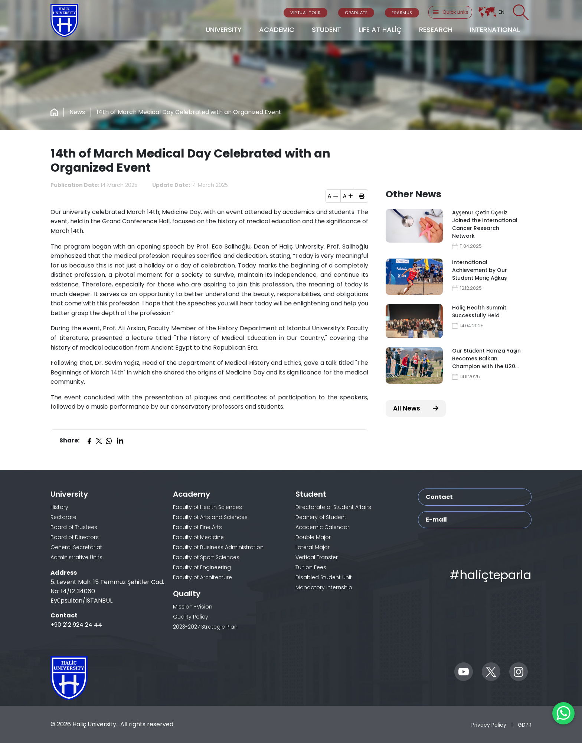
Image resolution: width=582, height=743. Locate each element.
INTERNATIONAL (495, 29)
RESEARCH (435, 29)
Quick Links (450, 12)
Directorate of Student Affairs (333, 507)
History (59, 507)
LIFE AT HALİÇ (380, 29)
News (77, 112)
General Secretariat (76, 547)
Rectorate (63, 517)
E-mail (436, 519)
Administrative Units (76, 557)
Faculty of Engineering (202, 567)
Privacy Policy (488, 725)
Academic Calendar (322, 527)
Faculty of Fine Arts (197, 527)
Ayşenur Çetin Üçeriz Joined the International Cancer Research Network (484, 224)
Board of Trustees (73, 527)
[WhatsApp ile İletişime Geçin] (563, 713)
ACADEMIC (276, 29)
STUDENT (326, 29)
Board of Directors (74, 537)
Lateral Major (312, 547)
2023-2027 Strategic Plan (205, 626)
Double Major (313, 537)
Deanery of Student (320, 517)
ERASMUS (402, 13)
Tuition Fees (310, 567)
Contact (439, 497)
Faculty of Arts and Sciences (210, 517)
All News (415, 408)
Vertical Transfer (316, 557)
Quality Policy (190, 616)
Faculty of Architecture (202, 577)
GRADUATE (356, 13)
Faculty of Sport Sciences (206, 557)
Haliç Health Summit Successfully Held (479, 311)
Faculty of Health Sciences (207, 507)
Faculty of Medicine (198, 537)
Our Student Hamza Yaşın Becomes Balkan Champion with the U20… (486, 358)
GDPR (525, 725)
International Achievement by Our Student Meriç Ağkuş (479, 270)
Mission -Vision (192, 606)
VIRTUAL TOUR (305, 13)
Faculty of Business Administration (218, 547)
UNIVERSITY (224, 29)
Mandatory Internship (323, 587)
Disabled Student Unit (323, 577)
